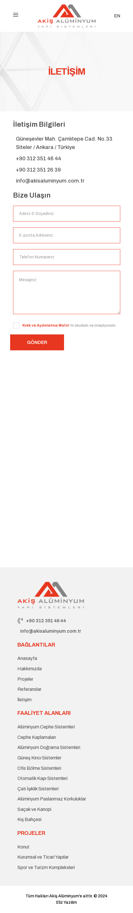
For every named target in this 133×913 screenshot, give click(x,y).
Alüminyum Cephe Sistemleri (46, 726)
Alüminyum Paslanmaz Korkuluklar (51, 798)
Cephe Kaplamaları (36, 737)
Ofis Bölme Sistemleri (39, 768)
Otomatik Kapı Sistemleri (42, 778)
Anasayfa (27, 658)
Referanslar (29, 689)
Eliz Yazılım (66, 902)
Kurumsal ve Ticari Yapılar (43, 857)
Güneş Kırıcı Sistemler (39, 757)
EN (117, 16)
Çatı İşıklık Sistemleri (38, 788)
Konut (23, 846)
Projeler (25, 679)
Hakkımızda (29, 668)
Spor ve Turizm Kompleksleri (46, 867)
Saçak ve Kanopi (34, 809)
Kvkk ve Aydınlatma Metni (45, 325)
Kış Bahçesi (29, 819)
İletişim (24, 699)
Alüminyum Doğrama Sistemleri (48, 747)
